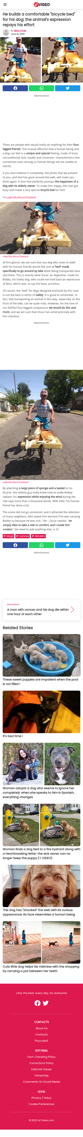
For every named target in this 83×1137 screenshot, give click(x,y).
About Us (42, 1028)
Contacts (41, 1034)
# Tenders (38, 536)
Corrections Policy (41, 1063)
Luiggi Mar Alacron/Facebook (21, 197)
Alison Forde (20, 30)
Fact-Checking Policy (41, 1057)
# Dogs (8, 536)
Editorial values (41, 1069)
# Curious (22, 536)
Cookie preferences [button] (41, 1104)
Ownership (42, 1075)
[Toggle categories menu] (5, 4)
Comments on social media (41, 1082)
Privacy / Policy (41, 1098)
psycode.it (41, 1041)
